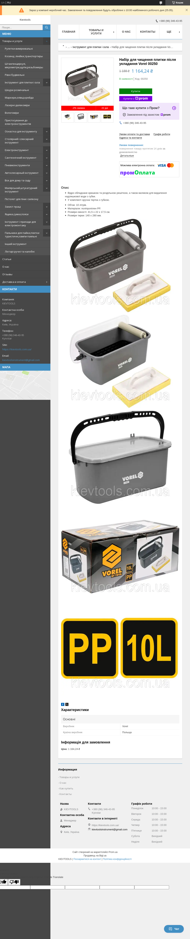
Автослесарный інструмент (22, 173)
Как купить (66, 788)
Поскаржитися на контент (87, 859)
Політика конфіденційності (117, 859)
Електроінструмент (17, 150)
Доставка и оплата (14, 282)
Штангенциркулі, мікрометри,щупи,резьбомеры (24, 65)
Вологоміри (12, 112)
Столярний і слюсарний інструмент (19, 140)
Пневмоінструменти (17, 165)
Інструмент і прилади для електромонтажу (20, 223)
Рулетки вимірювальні (19, 48)
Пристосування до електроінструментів (18, 122)
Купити (135, 91)
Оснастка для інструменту (21, 131)
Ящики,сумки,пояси (16, 214)
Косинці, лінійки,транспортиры (24, 56)
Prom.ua (113, 852)
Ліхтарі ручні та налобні (20, 251)
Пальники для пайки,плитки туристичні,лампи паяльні (22, 234)
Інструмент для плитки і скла (22, 82)
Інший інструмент (16, 244)
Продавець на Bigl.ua (95, 855)
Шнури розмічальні (17, 90)
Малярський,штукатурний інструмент (21, 189)
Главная (68, 31)
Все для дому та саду (17, 180)
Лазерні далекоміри (17, 105)
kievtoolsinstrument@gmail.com (21, 360)
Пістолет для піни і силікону (21, 199)
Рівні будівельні (14, 75)
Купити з (136, 98)
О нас (5, 266)
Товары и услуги (12, 41)
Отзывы (7, 274)
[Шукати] (46, 27)
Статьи (6, 259)
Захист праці (13, 206)
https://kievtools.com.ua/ (17, 349)
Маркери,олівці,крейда (19, 97)
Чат (174, 929)
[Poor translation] (14, 882)
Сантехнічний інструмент (20, 157)
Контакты (147, 31)
